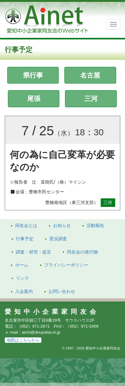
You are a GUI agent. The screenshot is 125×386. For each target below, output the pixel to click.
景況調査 (58, 238)
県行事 (33, 75)
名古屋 (90, 75)
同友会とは (26, 225)
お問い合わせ (62, 291)
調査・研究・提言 (33, 251)
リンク (22, 278)
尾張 (33, 98)
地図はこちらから (23, 340)
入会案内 (24, 291)
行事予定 (24, 238)
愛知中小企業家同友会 (52, 311)
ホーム (21, 264)
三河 (91, 98)
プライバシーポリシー (66, 264)
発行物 (82, 251)
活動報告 (95, 225)
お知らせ (62, 225)
